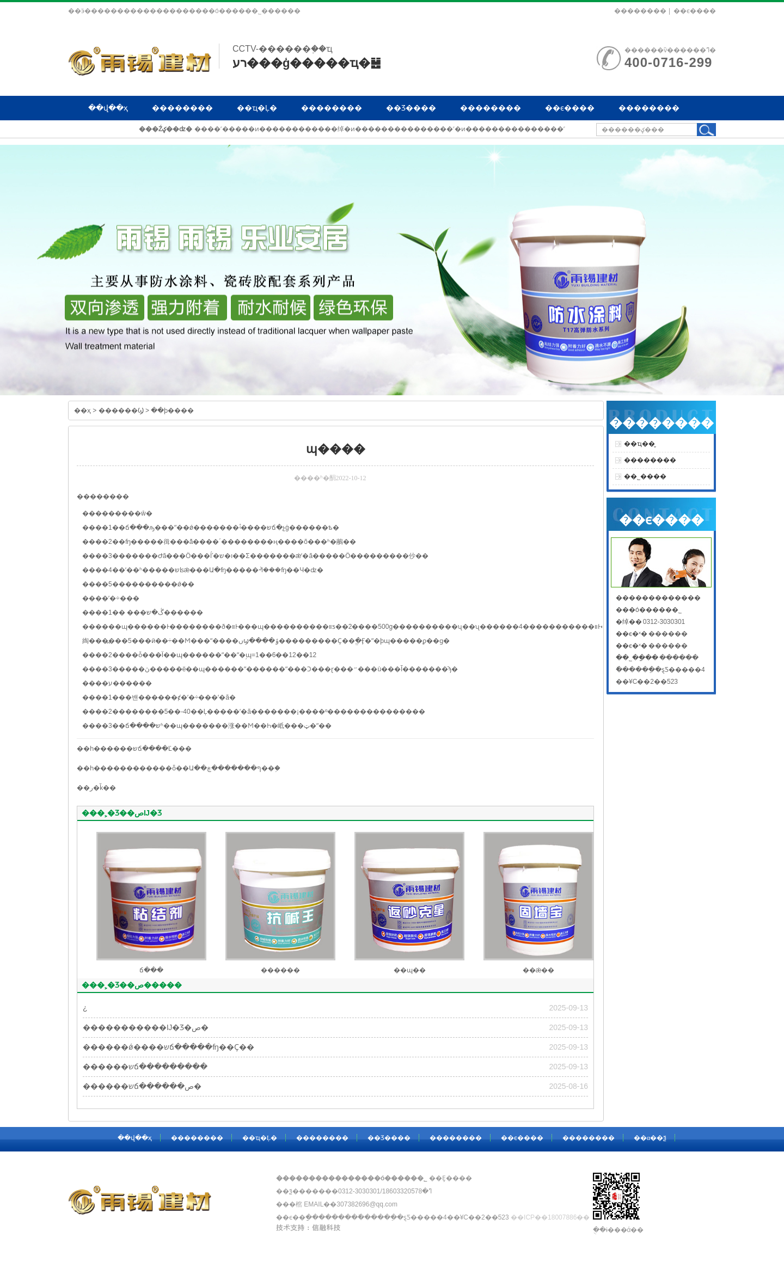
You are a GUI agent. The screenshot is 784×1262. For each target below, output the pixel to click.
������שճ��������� (145, 1066)
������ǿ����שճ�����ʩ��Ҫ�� (168, 1047)
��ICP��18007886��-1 (553, 1217)
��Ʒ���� (411, 107)
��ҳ (82, 410)
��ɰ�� (410, 970)
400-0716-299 (668, 62)
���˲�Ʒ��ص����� (132, 985)
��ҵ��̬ (639, 444)
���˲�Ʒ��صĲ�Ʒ (122, 812)
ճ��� (151, 970)
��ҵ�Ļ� (257, 107)
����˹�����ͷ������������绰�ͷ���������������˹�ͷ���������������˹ (379, 129)
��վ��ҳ (108, 107)
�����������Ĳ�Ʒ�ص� (146, 1027)
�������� (640, 11)
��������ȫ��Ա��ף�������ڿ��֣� (200, 768)
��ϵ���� (694, 11)
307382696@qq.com (366, 1204)
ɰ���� (137, 626)
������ (280, 970)
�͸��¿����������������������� (85, 1007)
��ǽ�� (539, 970)
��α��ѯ (107, 132)
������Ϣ (121, 410)
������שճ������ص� (142, 1086)
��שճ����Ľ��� (156, 748)
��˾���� (645, 476)
